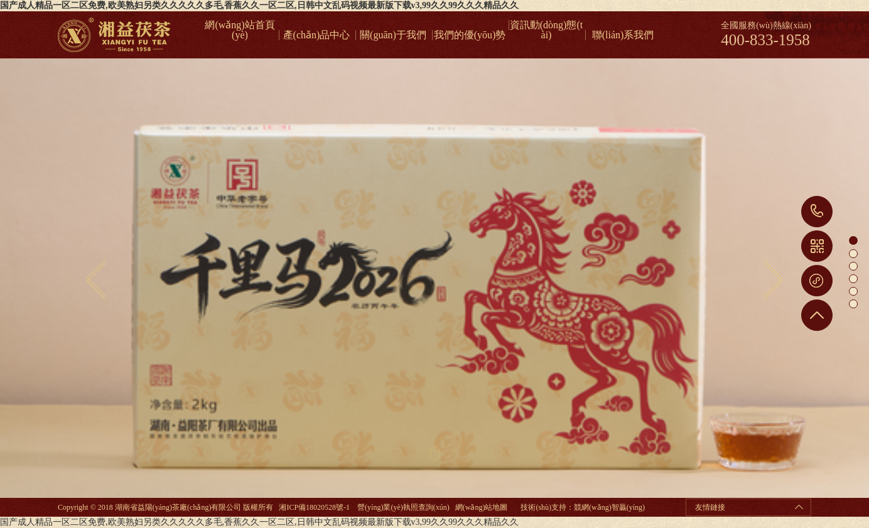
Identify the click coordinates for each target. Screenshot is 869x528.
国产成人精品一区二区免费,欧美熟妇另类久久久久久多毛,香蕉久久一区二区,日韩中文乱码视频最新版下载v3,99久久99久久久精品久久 (259, 5)
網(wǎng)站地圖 (481, 507)
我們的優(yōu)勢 (470, 35)
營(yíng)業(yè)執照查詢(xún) (403, 507)
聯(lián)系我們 (623, 35)
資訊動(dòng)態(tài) (546, 25)
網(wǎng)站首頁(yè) (239, 25)
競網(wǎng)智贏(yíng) (609, 507)
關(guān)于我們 (393, 35)
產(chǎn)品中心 (316, 35)
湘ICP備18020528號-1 (314, 507)
